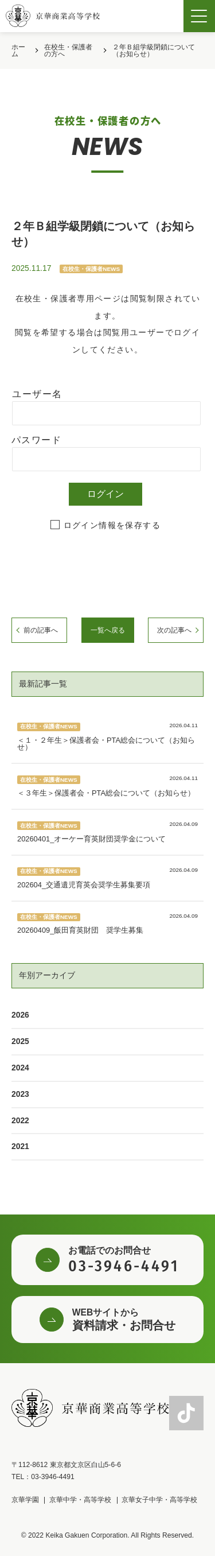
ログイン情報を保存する (112, 525)
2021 (20, 1146)
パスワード (36, 440)
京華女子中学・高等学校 (159, 1500)
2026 (20, 1014)
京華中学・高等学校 (80, 1500)
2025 (20, 1041)
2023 (20, 1094)
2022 (20, 1120)
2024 (20, 1067)
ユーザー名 (37, 394)
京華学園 (25, 1500)
